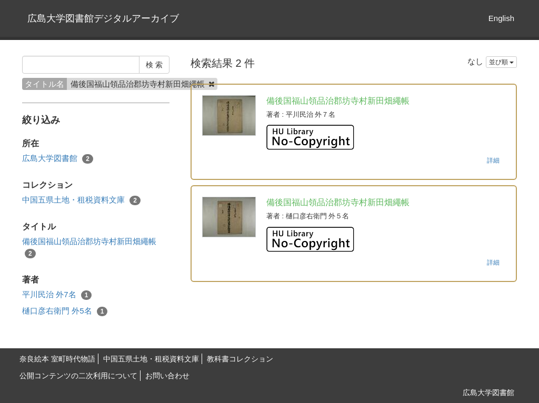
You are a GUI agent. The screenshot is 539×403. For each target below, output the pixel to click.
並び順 (501, 62)
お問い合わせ (167, 375)
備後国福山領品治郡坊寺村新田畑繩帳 (89, 247)
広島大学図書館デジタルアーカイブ (103, 18)
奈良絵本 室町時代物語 (57, 359)
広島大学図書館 (57, 159)
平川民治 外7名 (57, 295)
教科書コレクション (240, 359)
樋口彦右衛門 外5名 (64, 311)
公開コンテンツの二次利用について (78, 375)
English (501, 18)
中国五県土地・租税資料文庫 (81, 200)
